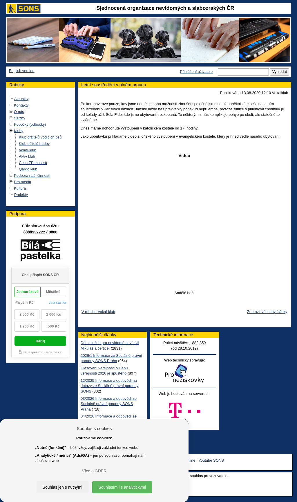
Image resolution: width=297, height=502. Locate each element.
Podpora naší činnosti (32, 175)
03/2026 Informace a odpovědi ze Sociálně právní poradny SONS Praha (109, 403)
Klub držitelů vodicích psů (40, 137)
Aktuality (21, 99)
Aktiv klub (27, 156)
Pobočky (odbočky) (30, 124)
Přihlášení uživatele (196, 71)
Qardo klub (28, 169)
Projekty (21, 194)
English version (22, 71)
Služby (19, 118)
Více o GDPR (94, 471)
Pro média (22, 182)
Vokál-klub (27, 150)
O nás (19, 111)
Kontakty (21, 105)
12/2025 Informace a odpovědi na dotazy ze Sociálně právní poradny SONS (109, 385)
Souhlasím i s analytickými (122, 487)
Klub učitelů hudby (34, 143)
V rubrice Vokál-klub (98, 312)
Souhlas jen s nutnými (62, 487)
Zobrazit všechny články (267, 312)
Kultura (20, 188)
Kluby (18, 131)
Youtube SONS (211, 460)
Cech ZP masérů (33, 163)
